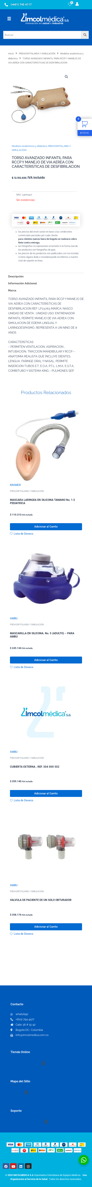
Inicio (11, 53)
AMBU (14, 618)
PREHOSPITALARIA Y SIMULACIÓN (37, 53)
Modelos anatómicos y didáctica (29, 146)
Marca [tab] (12, 290)
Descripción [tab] (16, 276)
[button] (9, 18)
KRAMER (15, 485)
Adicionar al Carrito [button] (46, 526)
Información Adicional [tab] (22, 283)
